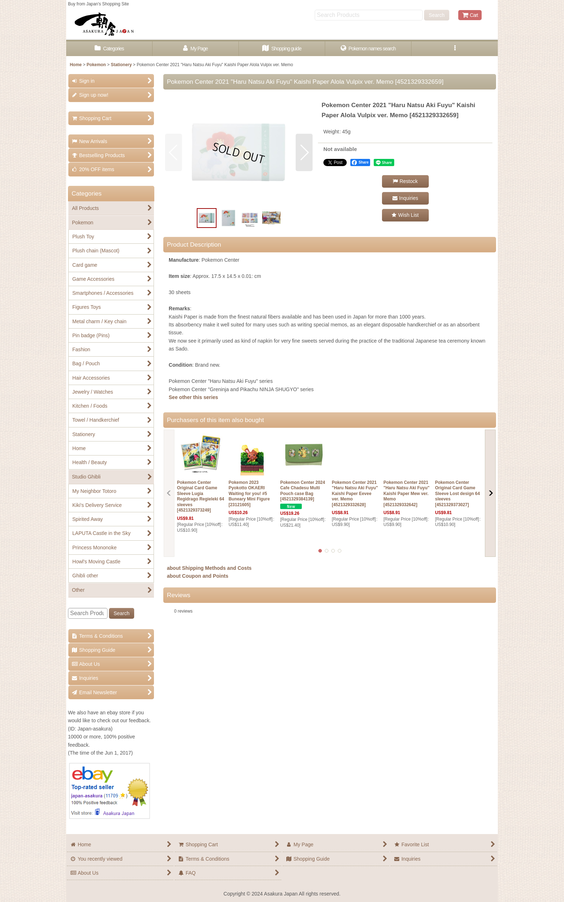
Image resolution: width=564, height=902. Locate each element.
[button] (454, 48)
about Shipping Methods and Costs (209, 568)
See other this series (193, 397)
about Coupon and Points (197, 576)
